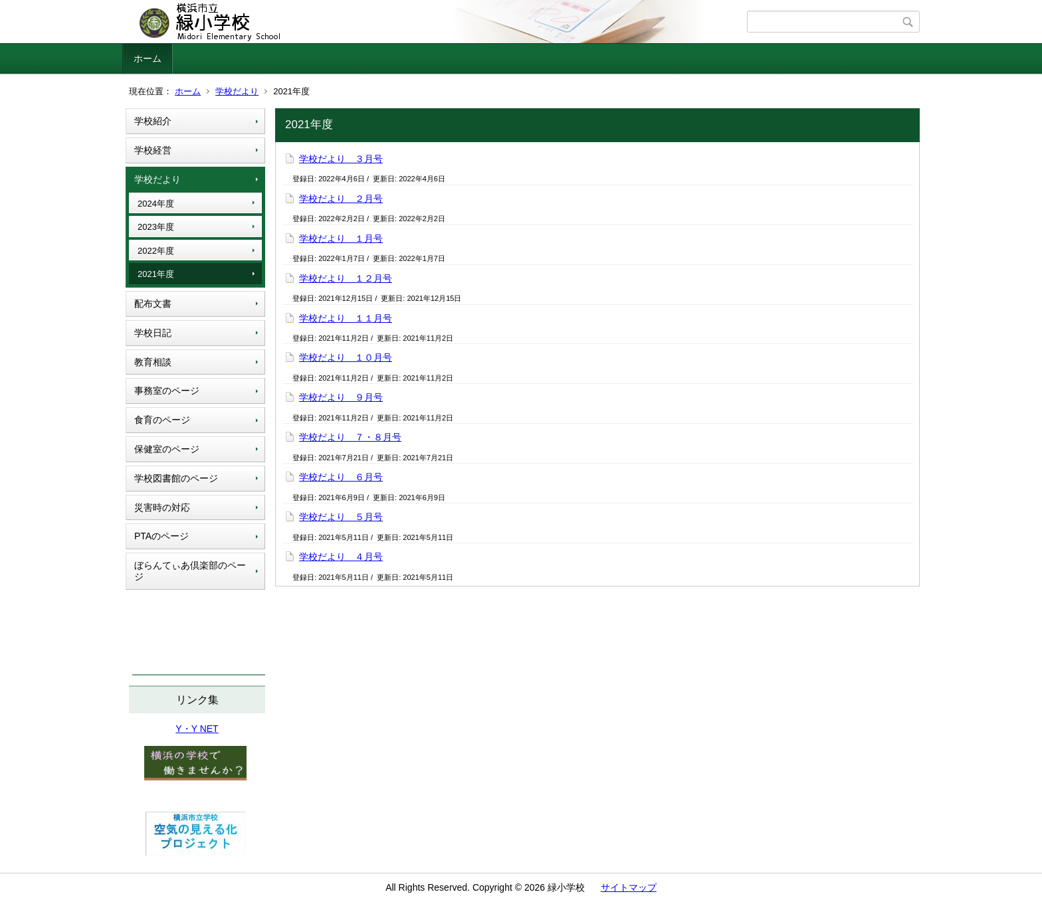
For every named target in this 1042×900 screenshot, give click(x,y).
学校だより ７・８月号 (350, 437)
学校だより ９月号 (341, 397)
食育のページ (162, 419)
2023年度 (156, 227)
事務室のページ (166, 390)
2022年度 (156, 251)
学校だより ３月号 (341, 158)
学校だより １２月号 (345, 278)
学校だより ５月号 (341, 516)
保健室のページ (166, 449)
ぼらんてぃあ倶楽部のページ (190, 571)
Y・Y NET (196, 728)
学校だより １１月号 (345, 318)
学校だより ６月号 (341, 477)
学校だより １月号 (341, 238)
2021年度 (156, 274)
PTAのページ (161, 536)
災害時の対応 (162, 507)
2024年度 (156, 204)
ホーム (147, 58)
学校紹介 (152, 121)
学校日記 (152, 332)
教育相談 (152, 362)
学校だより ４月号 (341, 556)
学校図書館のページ (176, 478)
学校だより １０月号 (345, 357)
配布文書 (152, 303)
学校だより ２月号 (341, 198)
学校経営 (152, 150)
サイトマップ (629, 887)
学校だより (237, 91)
